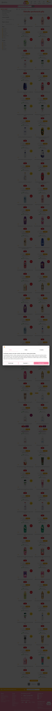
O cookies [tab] (42, 349)
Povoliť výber (10, 363)
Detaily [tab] (26, 349)
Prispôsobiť (26, 363)
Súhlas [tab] (10, 349)
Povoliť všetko (41, 363)
